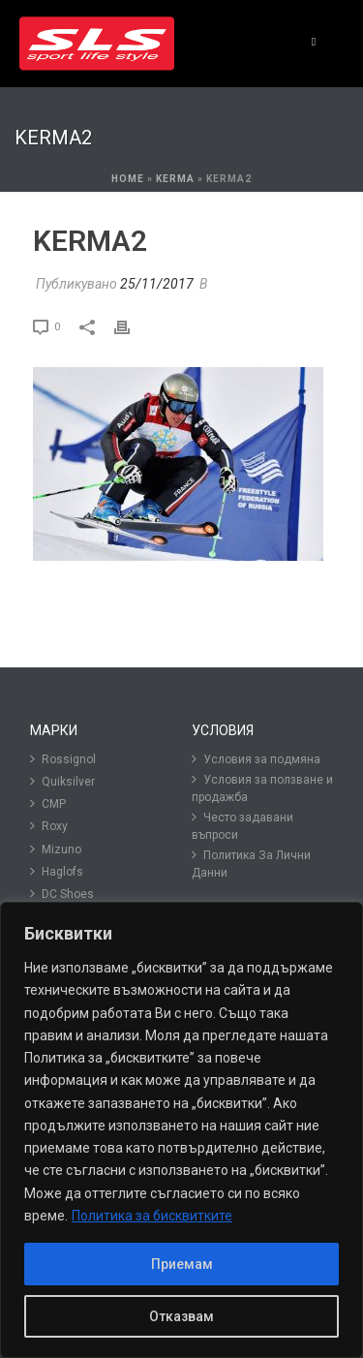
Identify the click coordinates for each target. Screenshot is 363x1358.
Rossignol (63, 759)
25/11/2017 (157, 284)
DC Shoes (62, 893)
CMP (48, 803)
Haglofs (56, 871)
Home (127, 178)
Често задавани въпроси (242, 826)
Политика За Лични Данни (251, 864)
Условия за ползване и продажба (262, 788)
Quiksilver (62, 781)
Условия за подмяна (256, 759)
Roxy (49, 825)
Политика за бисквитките (152, 1215)
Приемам (182, 1264)
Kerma (175, 178)
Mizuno (55, 849)
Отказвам (181, 1316)
